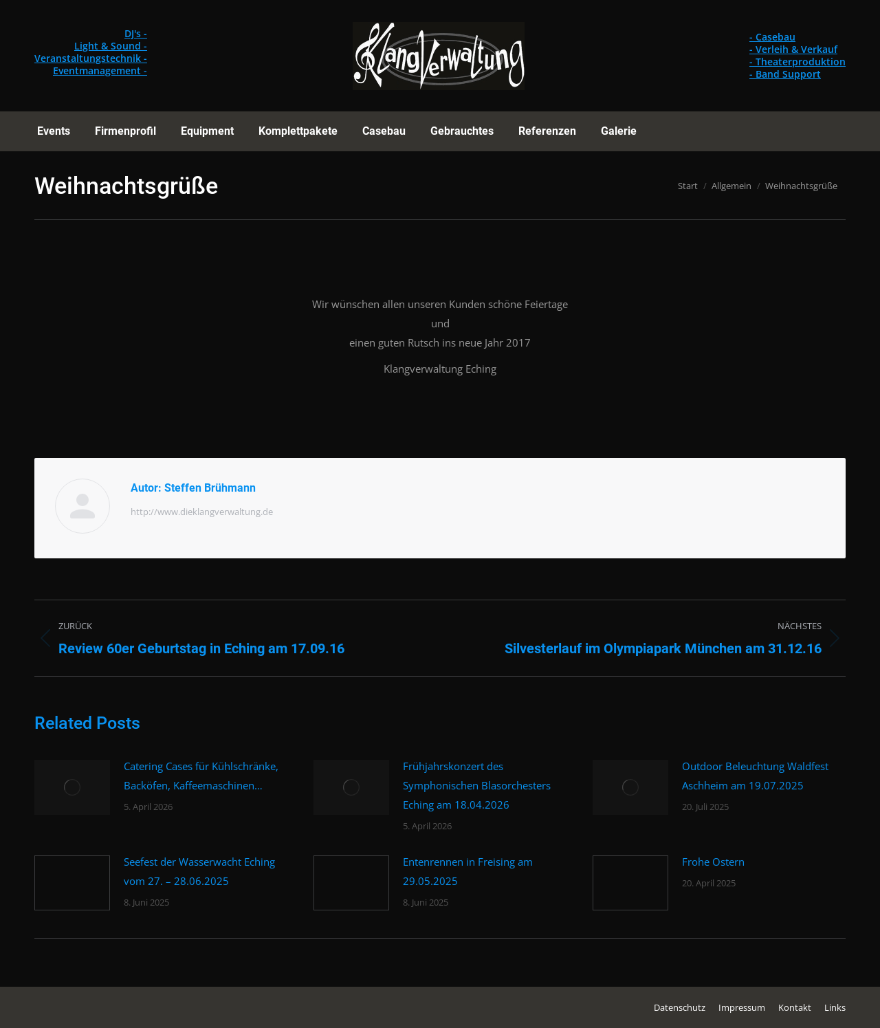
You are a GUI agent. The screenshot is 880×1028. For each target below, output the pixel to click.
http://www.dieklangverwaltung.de (202, 511)
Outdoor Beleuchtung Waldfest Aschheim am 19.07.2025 (755, 775)
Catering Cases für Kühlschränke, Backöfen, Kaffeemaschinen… (201, 775)
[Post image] (72, 787)
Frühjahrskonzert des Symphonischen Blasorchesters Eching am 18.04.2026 (477, 785)
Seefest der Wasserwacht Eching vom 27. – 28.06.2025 (199, 871)
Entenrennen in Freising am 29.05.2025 (468, 871)
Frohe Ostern (713, 861)
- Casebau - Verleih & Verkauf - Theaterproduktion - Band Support (797, 55)
